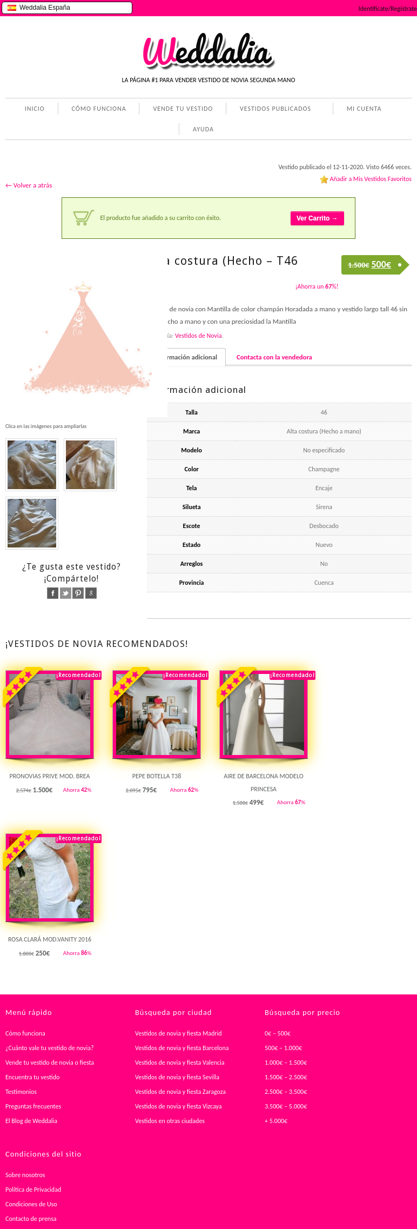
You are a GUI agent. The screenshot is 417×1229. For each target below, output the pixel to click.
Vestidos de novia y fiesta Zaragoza (180, 1092)
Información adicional (186, 357)
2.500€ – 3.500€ (286, 1092)
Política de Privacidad (33, 1189)
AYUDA (201, 130)
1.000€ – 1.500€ (286, 1062)
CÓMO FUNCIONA (99, 108)
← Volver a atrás (28, 185)
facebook (52, 593)
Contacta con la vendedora (274, 357)
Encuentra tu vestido (32, 1077)
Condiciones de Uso (31, 1204)
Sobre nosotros (25, 1175)
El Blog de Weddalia (31, 1121)
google (91, 593)
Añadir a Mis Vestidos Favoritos (370, 179)
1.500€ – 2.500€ (286, 1077)
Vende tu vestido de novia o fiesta (49, 1062)
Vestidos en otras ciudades (170, 1121)
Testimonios (21, 1092)
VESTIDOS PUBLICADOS (273, 110)
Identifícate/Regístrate (388, 8)
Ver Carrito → (317, 218)
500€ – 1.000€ (283, 1048)
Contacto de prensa (31, 1219)
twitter (65, 593)
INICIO (35, 108)
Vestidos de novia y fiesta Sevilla (177, 1077)
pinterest (78, 593)
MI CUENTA (362, 110)
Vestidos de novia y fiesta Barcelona (182, 1048)
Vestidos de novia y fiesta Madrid (178, 1033)
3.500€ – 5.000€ (286, 1106)
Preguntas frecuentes (33, 1106)
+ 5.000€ (276, 1121)
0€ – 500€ (278, 1033)
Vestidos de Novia (198, 335)
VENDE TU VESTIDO (183, 108)
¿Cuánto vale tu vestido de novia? (49, 1048)
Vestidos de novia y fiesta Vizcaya (178, 1106)
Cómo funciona (25, 1033)
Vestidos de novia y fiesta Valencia (180, 1062)
